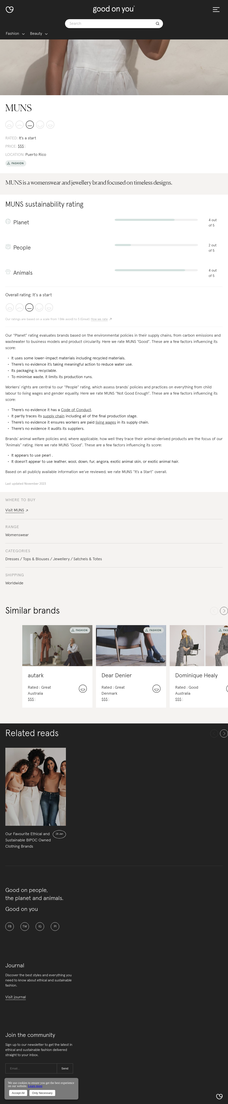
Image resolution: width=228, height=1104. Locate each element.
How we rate (99, 319)
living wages (106, 422)
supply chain (54, 416)
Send (64, 1068)
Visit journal (15, 997)
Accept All (18, 1093)
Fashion (12, 34)
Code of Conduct (76, 410)
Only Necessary (42, 1093)
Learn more (35, 1086)
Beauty (36, 34)
